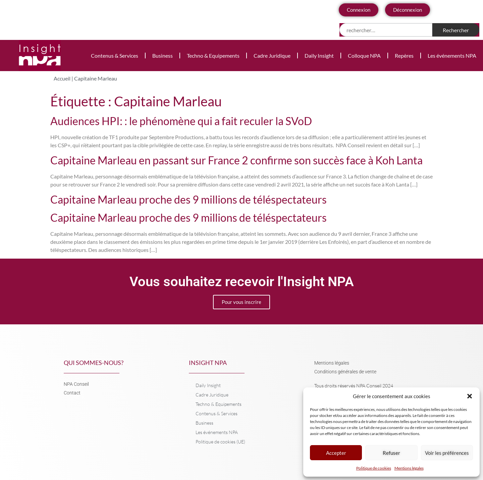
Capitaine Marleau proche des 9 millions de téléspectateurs (188, 199)
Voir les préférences (447, 453)
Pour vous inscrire (241, 302)
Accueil (62, 78)
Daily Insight (319, 55)
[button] (469, 396)
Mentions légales (409, 468)
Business (162, 55)
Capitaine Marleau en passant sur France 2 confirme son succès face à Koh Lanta (236, 160)
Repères (404, 55)
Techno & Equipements (213, 55)
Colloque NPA (364, 55)
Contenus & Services (114, 55)
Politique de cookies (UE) (220, 441)
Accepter (336, 453)
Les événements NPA (452, 55)
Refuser (391, 453)
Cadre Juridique (272, 55)
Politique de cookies (373, 468)
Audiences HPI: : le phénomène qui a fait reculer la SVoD (181, 120)
